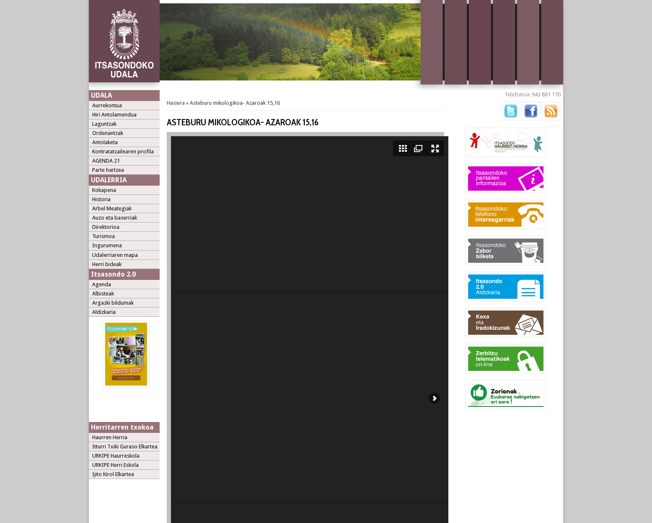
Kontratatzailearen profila (123, 151)
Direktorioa (105, 227)
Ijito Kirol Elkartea (113, 474)
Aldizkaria (104, 312)
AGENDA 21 (106, 161)
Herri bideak (107, 264)
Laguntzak (104, 124)
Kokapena (104, 190)
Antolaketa (105, 142)
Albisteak (103, 293)
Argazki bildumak (113, 303)
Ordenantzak (107, 133)
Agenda (101, 284)
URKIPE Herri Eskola (115, 465)
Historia (101, 199)
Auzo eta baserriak (114, 218)
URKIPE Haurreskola (116, 456)
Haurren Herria (109, 437)
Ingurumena (107, 245)
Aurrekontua (107, 105)
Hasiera (176, 103)
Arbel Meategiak (112, 208)
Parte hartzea (108, 170)
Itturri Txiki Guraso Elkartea (125, 446)
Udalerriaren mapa (115, 255)
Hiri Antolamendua (114, 114)
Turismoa (103, 236)
